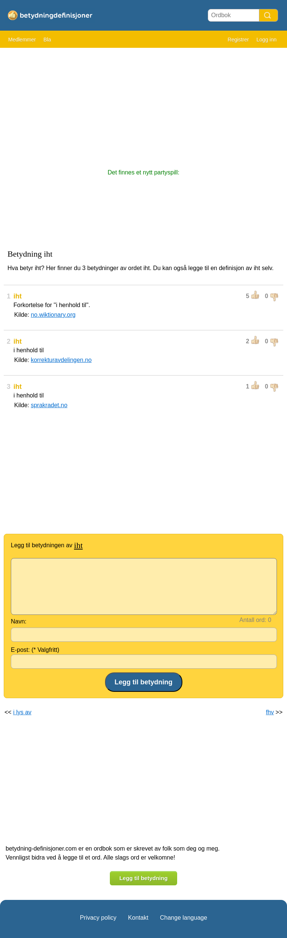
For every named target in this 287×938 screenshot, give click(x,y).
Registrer (238, 40)
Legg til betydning (143, 878)
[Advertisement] (143, 104)
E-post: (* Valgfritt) (35, 650)
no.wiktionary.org (53, 315)
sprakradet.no (49, 405)
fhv (270, 712)
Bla (47, 40)
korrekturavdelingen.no (61, 360)
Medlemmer (22, 40)
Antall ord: (253, 620)
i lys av (22, 712)
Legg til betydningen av (47, 545)
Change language (183, 917)
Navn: (19, 621)
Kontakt (138, 917)
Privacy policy (98, 917)
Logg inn (266, 40)
